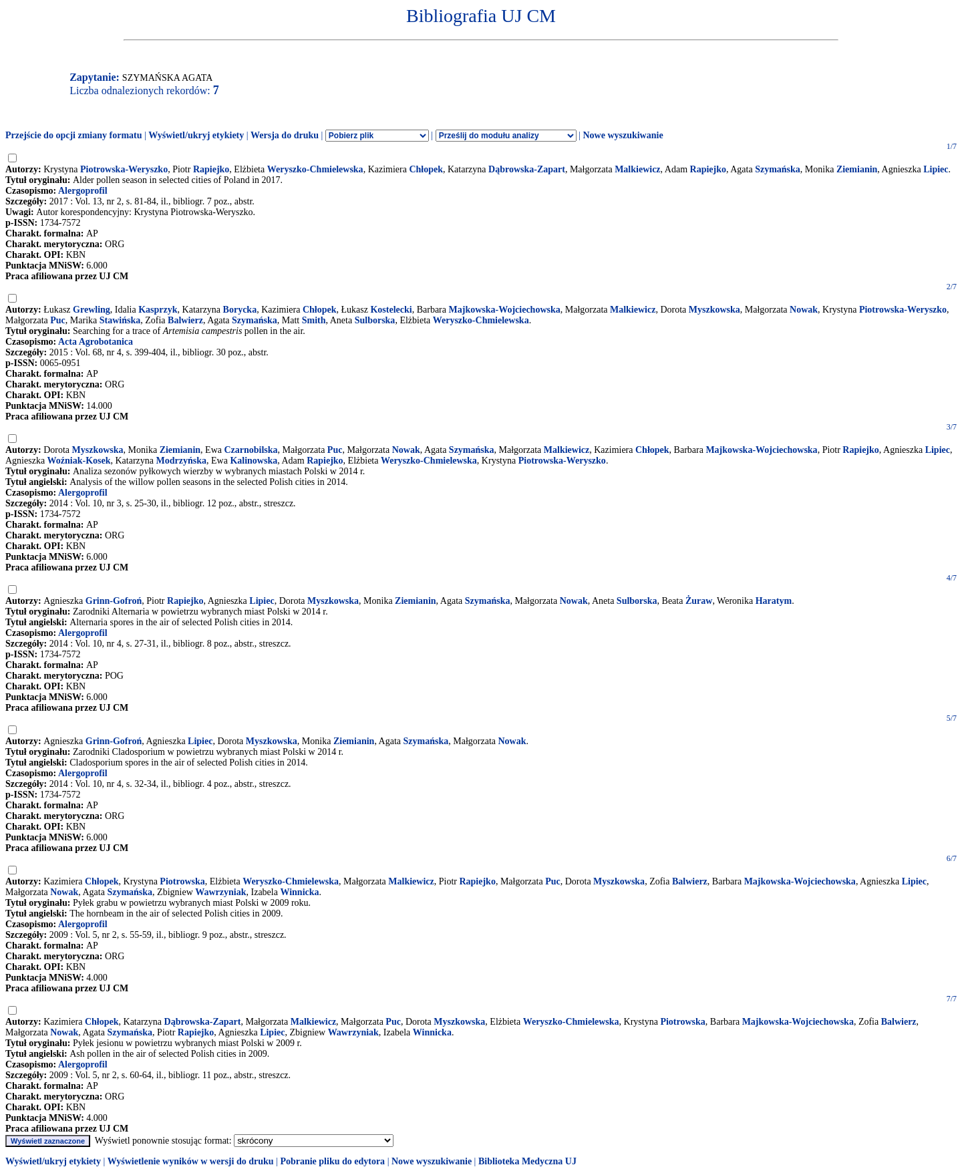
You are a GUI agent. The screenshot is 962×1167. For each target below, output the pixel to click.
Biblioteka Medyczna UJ (527, 1161)
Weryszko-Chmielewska (315, 169)
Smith (314, 320)
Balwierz (185, 320)
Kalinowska (253, 461)
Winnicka (299, 892)
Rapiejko (211, 169)
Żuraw (698, 601)
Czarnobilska (250, 450)
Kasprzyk (157, 310)
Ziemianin (856, 169)
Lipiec (935, 169)
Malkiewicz (637, 169)
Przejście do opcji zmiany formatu (73, 135)
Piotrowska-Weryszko (124, 169)
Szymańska (777, 169)
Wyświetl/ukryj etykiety (196, 135)
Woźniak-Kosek (79, 461)
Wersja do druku (285, 135)
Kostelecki (391, 310)
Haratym (774, 601)
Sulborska (375, 320)
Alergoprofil (83, 191)
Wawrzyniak (220, 892)
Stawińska (120, 320)
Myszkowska (714, 310)
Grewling (91, 310)
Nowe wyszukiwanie (623, 135)
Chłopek (426, 169)
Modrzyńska (181, 461)
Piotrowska (182, 881)
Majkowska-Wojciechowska (504, 310)
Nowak (804, 310)
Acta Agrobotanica (95, 342)
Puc (57, 320)
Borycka (240, 310)
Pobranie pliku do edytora (332, 1161)
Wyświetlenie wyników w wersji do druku (191, 1161)
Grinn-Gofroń (114, 601)
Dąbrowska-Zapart (526, 169)
